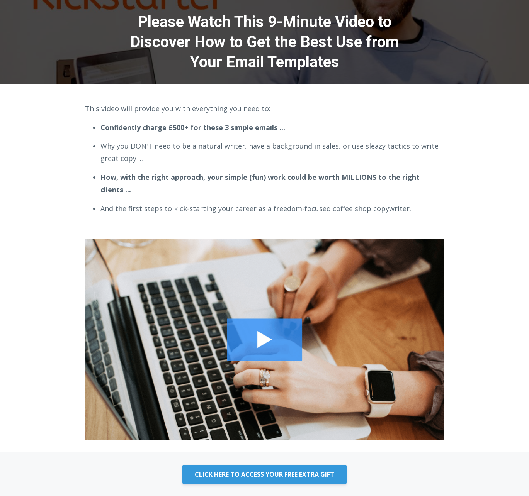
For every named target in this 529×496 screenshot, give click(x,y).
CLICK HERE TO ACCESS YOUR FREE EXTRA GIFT (264, 474)
